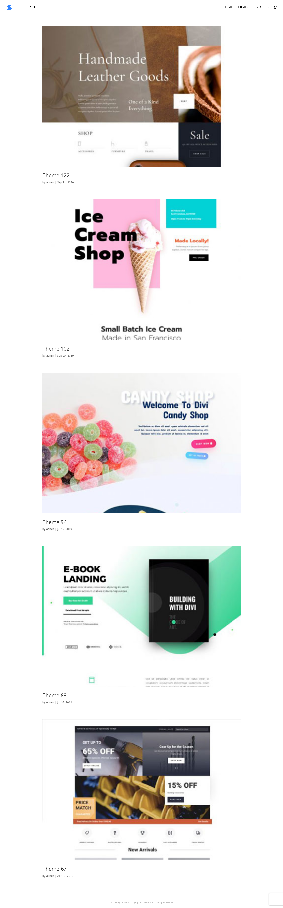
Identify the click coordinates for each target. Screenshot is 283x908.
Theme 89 (54, 695)
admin (50, 182)
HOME (228, 7)
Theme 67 (54, 868)
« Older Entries (51, 895)
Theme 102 (56, 348)
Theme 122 (56, 175)
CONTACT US (261, 7)
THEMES (243, 7)
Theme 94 (54, 522)
